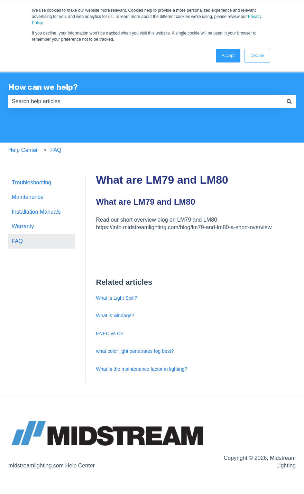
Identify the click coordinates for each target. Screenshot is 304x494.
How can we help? (43, 87)
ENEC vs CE (110, 333)
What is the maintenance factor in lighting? (141, 369)
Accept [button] (228, 55)
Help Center (23, 150)
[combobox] (145, 101)
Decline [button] (257, 55)
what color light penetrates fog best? (135, 351)
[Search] (289, 101)
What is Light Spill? (116, 298)
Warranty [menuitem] (23, 226)
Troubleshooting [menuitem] (31, 182)
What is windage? (115, 315)
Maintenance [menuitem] (28, 197)
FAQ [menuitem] (17, 241)
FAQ (56, 150)
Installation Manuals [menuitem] (36, 212)
